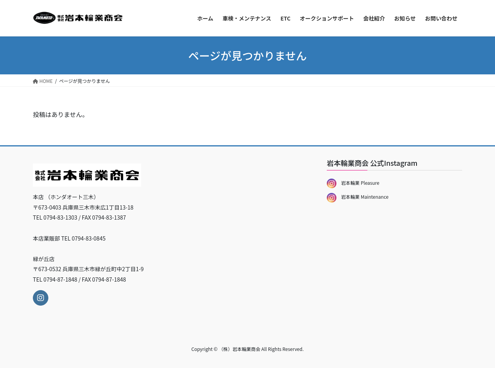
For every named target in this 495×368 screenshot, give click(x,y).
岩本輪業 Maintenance (358, 196)
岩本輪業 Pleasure (353, 182)
